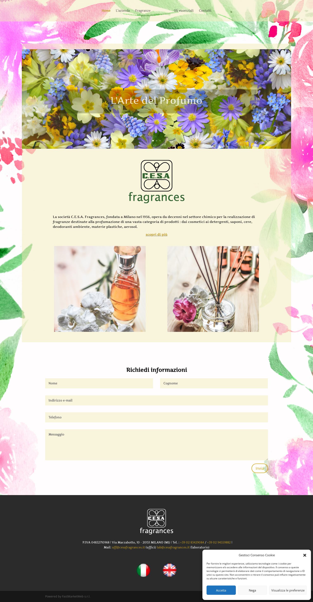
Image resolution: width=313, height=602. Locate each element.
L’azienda (123, 10)
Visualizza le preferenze (288, 590)
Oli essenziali (184, 10)
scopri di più (156, 234)
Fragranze (142, 10)
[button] (305, 555)
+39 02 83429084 (192, 542)
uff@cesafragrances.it (128, 547)
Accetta (221, 590)
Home (106, 10)
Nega (252, 590)
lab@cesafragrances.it (173, 547)
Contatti (205, 10)
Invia (260, 468)
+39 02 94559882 (219, 542)
